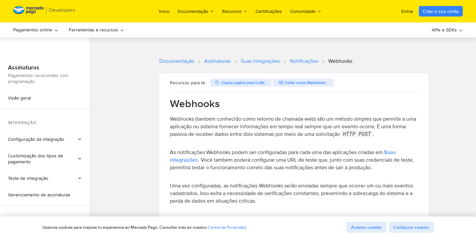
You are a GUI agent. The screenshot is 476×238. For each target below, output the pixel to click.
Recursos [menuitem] (235, 11)
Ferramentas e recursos (96, 29)
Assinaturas (217, 61)
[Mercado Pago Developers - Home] (44, 11)
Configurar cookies (411, 227)
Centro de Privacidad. (227, 227)
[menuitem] (35, 29)
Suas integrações (260, 61)
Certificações (269, 11)
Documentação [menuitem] (196, 11)
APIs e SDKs (447, 29)
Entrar (407, 11)
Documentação (176, 61)
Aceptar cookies (366, 227)
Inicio (164, 11)
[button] (44, 139)
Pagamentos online (35, 29)
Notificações (304, 61)
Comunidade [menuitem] (306, 11)
